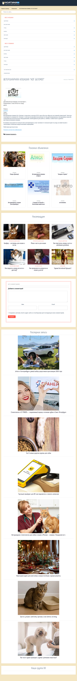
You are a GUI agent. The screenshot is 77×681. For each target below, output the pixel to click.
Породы (6, 38)
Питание (6, 35)
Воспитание (7, 24)
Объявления (14, 8)
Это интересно (7, 69)
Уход (5, 27)
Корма (5, 31)
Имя (23, 304)
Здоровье (6, 20)
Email (53, 304)
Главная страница (5, 8)
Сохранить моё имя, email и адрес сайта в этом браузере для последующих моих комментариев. (36, 313)
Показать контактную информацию (12, 129)
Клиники (5, 110)
